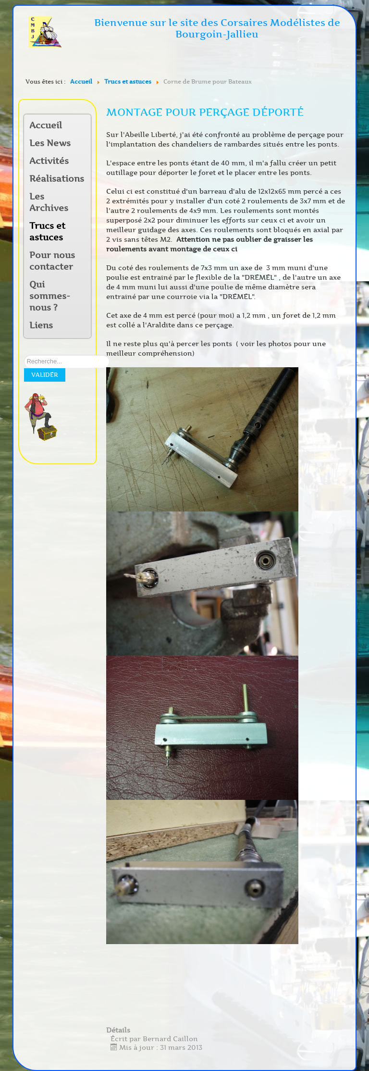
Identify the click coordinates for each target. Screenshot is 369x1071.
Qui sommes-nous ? (49, 296)
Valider (44, 374)
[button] (83, 162)
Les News (50, 143)
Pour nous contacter (52, 261)
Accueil (45, 125)
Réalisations (53, 179)
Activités (49, 161)
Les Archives (48, 202)
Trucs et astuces (47, 232)
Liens (41, 325)
